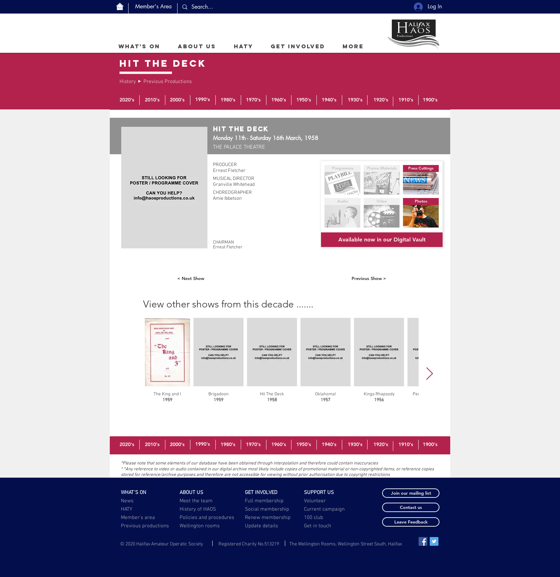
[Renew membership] (271, 517)
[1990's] (202, 99)
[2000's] (177, 100)
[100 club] (330, 517)
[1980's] (228, 100)
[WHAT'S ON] (141, 492)
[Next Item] (430, 374)
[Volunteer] (324, 501)
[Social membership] (267, 509)
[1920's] (381, 100)
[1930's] (355, 100)
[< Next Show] (191, 278)
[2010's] (152, 100)
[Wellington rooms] (200, 526)
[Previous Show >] (369, 278)
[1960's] (279, 100)
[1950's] (304, 100)
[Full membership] (265, 501)
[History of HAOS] (200, 509)
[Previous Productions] (167, 81)
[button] (197, 46)
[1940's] (329, 100)
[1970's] (253, 100)
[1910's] (406, 100)
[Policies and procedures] (207, 517)
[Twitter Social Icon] (434, 541)
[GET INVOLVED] (265, 492)
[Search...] (240, 7)
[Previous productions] (145, 526)
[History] (128, 81)
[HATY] (141, 509)
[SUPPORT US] (324, 492)
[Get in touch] (318, 526)
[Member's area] (141, 517)
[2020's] (127, 100)
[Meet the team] (200, 501)
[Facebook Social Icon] (423, 541)
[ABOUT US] (200, 492)
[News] (141, 501)
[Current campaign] (325, 509)
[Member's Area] (153, 7)
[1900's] (430, 100)
